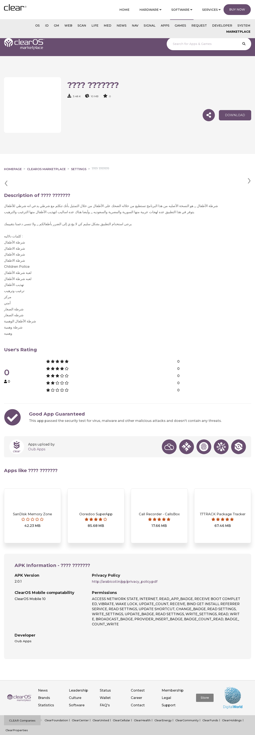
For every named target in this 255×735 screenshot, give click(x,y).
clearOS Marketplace (46, 169)
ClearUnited (101, 709)
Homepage (13, 169)
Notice (154, 729)
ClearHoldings (232, 709)
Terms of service (133, 729)
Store (205, 687)
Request (199, 25)
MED (107, 25)
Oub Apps (36, 438)
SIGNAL (149, 25)
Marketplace (238, 32)
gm (56, 25)
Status (105, 680)
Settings (78, 169)
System (243, 25)
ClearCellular (121, 709)
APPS (165, 25)
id (47, 25)
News (43, 680)
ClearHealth (142, 709)
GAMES (180, 25)
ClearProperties (16, 719)
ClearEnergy (163, 709)
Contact (138, 694)
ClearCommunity (187, 709)
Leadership (78, 680)
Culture (75, 687)
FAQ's (105, 694)
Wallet (105, 687)
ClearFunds (210, 709)
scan (82, 25)
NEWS (122, 25)
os (37, 25)
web (68, 25)
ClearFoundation (56, 709)
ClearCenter (80, 709)
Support (169, 694)
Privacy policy (107, 729)
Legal (166, 687)
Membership (173, 680)
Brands (44, 687)
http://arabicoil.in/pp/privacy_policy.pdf (124, 571)
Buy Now (237, 9)
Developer (222, 25)
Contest (138, 680)
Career (136, 687)
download (235, 115)
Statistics (46, 694)
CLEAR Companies (22, 709)
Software (77, 694)
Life (94, 25)
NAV (135, 25)
